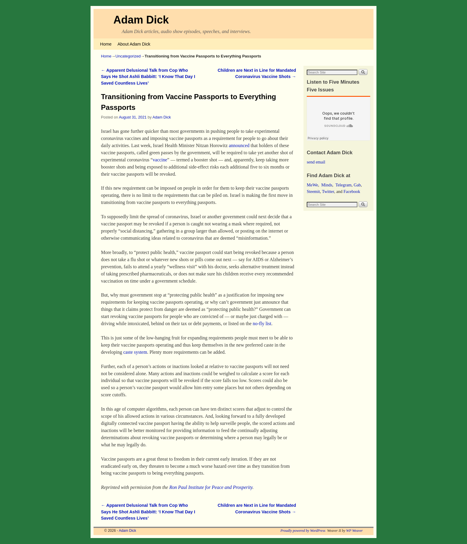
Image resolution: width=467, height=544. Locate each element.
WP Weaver (354, 531)
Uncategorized (128, 56)
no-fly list (262, 323)
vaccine (160, 159)
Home (105, 44)
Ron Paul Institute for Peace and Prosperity (210, 487)
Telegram (343, 185)
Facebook (351, 191)
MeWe (312, 185)
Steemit (313, 191)
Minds (326, 185)
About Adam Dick (133, 44)
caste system (135, 352)
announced (239, 145)
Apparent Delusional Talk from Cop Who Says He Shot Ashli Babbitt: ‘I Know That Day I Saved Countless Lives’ (148, 76)
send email (316, 162)
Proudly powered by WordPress (303, 531)
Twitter (328, 191)
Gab (357, 185)
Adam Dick (141, 20)
